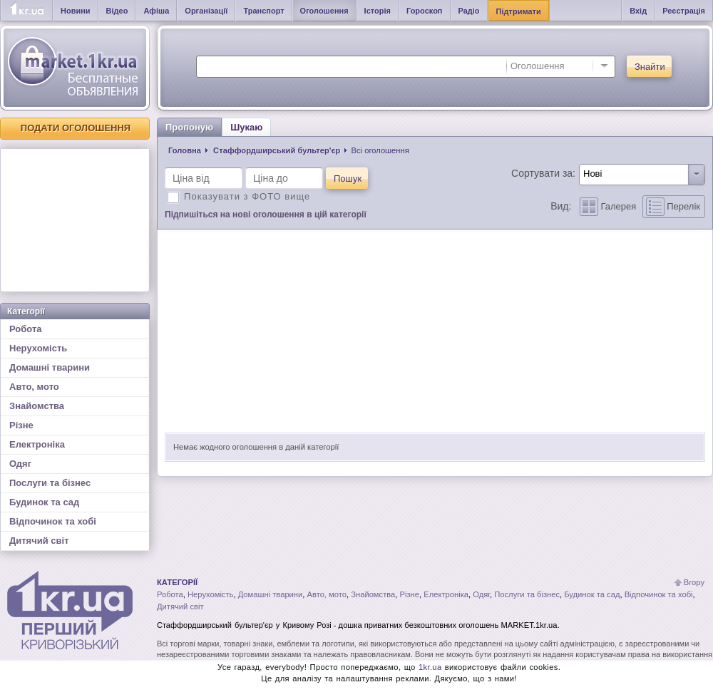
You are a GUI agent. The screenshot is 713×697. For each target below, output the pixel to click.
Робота (25, 329)
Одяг (20, 463)
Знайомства (36, 406)
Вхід (638, 10)
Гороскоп (424, 10)
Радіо (469, 10)
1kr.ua (430, 667)
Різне (21, 425)
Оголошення (324, 10)
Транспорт (263, 10)
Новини (76, 10)
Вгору (694, 582)
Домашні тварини (49, 367)
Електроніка (37, 444)
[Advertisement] (75, 220)
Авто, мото (34, 386)
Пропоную (189, 127)
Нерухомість (38, 348)
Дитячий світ (39, 540)
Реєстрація (683, 10)
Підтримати (518, 11)
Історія (377, 10)
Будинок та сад (44, 502)
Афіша (156, 10)
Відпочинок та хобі (52, 521)
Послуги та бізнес (50, 482)
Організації (206, 10)
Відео (117, 10)
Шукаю (246, 127)
